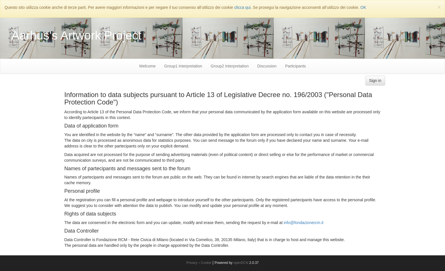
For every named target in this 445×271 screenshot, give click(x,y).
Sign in (375, 80)
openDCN (240, 263)
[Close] (439, 7)
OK (363, 7)
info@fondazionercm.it (304, 222)
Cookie (206, 263)
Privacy (192, 263)
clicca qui (242, 7)
